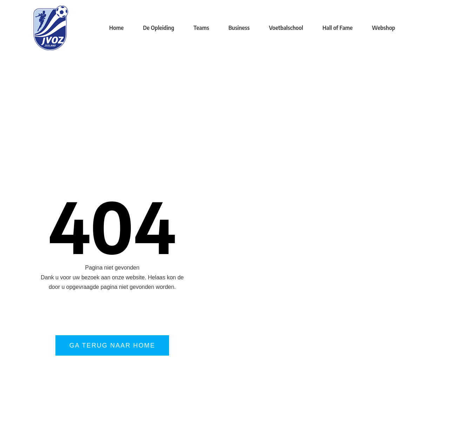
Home (116, 27)
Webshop (383, 27)
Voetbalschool (286, 27)
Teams (201, 27)
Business (238, 27)
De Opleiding (158, 27)
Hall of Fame (337, 27)
